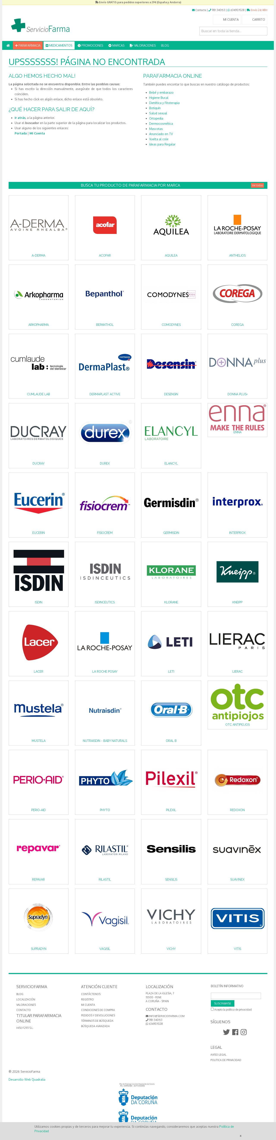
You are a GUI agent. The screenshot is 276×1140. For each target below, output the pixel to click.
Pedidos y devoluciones (98, 1015)
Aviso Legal (218, 1054)
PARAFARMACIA (28, 45)
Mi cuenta (88, 1004)
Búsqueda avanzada (95, 1026)
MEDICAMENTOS (59, 45)
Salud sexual (158, 113)
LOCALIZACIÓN (25, 999)
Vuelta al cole (158, 139)
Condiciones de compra (98, 1010)
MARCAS (116, 45)
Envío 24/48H (257, 10)
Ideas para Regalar (162, 144)
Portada (21, 133)
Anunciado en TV (161, 134)
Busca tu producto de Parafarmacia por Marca (172, 185)
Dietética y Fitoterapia (164, 103)
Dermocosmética (161, 123)
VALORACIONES (143, 45)
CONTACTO (23, 1010)
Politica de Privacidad (225, 1060)
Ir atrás (20, 118)
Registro (87, 999)
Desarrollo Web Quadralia (27, 1079)
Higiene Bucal (158, 97)
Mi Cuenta (37, 133)
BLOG (165, 45)
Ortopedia (156, 118)
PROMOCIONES (90, 45)
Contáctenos (90, 994)
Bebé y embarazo (161, 92)
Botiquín (155, 108)
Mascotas (156, 129)
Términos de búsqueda (97, 1020)
